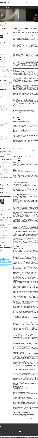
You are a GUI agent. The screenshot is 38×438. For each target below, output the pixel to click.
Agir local (1, 91)
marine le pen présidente (4, 264)
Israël (1, 112)
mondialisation (2, 126)
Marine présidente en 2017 (4, 123)
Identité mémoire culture (3, 108)
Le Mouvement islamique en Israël (25, 28)
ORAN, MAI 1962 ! (2, 216)
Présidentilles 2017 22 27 (26, 111)
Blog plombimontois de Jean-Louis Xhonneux (6, 77)
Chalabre (10, 70)
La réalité (5, 180)
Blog (1, 93)
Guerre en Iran (2, 234)
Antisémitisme (2, 92)
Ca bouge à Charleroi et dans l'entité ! (6, 72)
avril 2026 (1, 44)
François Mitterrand (6, 169)
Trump (1, 139)
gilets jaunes (2, 106)
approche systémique (4, 265)
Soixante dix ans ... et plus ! (3, 227)
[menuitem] (2, 7)
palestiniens (19, 415)
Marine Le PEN (2, 122)
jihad (22, 415)
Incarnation (3, 67)
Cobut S (1, 169)
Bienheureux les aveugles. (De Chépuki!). (23, 157)
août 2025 (1, 53)
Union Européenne (2, 142)
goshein (1, 150)
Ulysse (4, 173)
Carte (1, 188)
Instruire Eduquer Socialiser (4, 109)
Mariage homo (2, 121)
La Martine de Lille (2, 113)
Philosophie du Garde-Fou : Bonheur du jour (6, 69)
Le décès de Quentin (3, 241)
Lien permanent (15, 110)
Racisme (1, 134)
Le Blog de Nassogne (4, 74)
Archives (7, 7)
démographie (2, 261)
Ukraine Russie (2, 140)
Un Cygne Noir (2, 141)
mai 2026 (1, 43)
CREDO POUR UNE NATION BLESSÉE (5, 238)
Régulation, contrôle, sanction (4, 135)
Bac (0, 67)
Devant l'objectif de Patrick (5, 64)
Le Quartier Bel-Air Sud (3, 61)
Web (1, 143)
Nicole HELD (2, 162)
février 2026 (2, 46)
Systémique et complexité (3, 138)
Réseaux (1, 136)
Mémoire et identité (6, 176)
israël (6, 261)
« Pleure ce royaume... (3, 223)
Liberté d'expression (31, 414)
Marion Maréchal (2, 124)
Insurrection (2, 110)
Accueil (3, 7)
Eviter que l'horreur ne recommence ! (5, 155)
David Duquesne (20, 162)
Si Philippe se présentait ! (7, 158)
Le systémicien (5, 3)
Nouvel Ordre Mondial (3, 128)
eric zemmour (8, 262)
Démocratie (2, 97)
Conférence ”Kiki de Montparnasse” (5, 65)
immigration (10, 264)
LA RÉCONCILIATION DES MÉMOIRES (5, 220)
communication (2, 94)
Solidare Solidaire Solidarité (4, 68)
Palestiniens (17, 117)
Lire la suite (4, 30)
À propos (12, 7)
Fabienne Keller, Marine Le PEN (4, 105)
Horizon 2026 (2, 107)
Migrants (1, 125)
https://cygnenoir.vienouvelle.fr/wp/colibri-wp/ (19, 106)
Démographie (2, 98)
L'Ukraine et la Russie (3, 62)
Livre (1, 120)
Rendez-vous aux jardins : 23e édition (5, 60)
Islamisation (2, 111)
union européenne (3, 262)
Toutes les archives (2, 54)
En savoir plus (33, 437)
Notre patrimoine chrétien (7, 150)
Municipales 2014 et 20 (3, 127)
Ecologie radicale (2, 99)
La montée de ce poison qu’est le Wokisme (6, 209)
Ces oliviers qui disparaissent (4, 70)
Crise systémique (2, 96)
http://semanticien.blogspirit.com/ (17, 148)
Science (1, 137)
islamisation (9, 261)
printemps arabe (15, 415)
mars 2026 (1, 45)
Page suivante (36, 418)
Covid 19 (1, 95)
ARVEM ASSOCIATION (3, 66)
